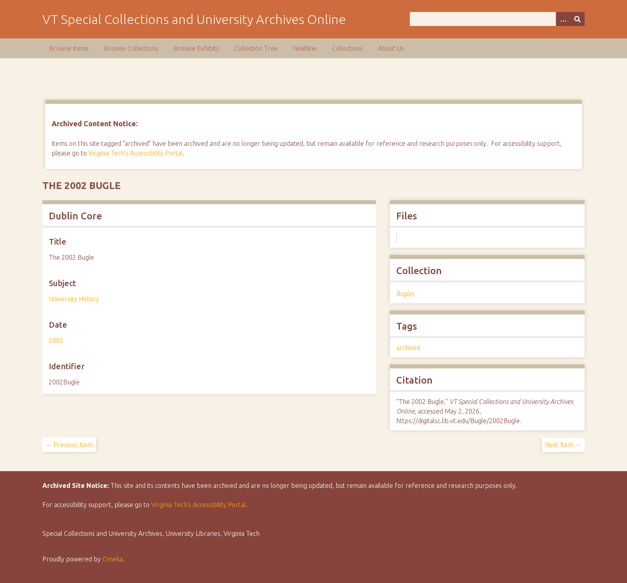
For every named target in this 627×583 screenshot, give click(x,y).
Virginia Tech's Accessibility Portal (135, 153)
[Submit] (577, 19)
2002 (56, 340)
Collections (347, 48)
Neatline (305, 48)
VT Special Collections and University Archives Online (194, 19)
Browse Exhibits (196, 48)
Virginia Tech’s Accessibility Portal (198, 504)
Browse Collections (131, 48)
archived (408, 347)
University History (74, 298)
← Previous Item (69, 444)
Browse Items (69, 48)
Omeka (112, 559)
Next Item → (563, 444)
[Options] (563, 19)
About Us (391, 48)
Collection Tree (256, 48)
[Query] (497, 19)
